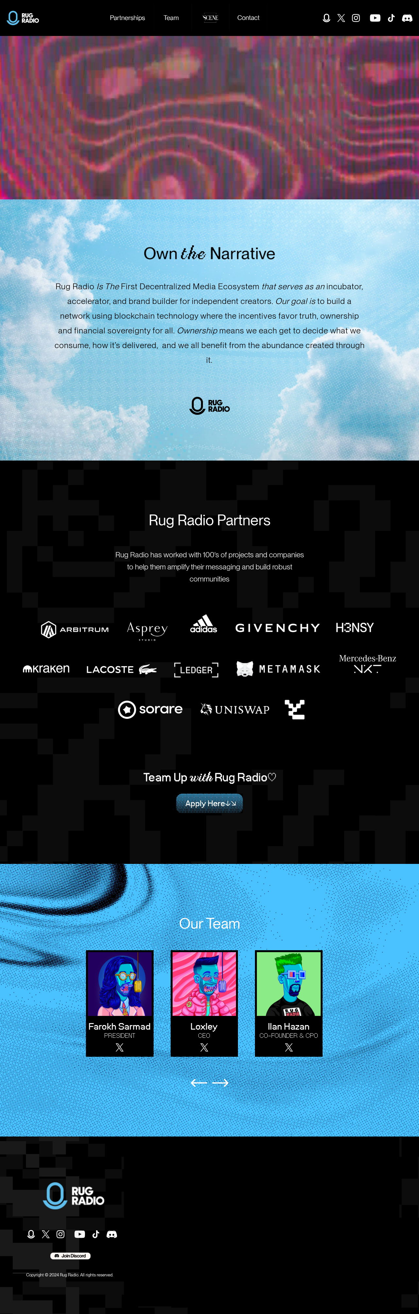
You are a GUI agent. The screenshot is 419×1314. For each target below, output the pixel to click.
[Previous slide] (199, 1082)
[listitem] (123, 1003)
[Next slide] (220, 1082)
